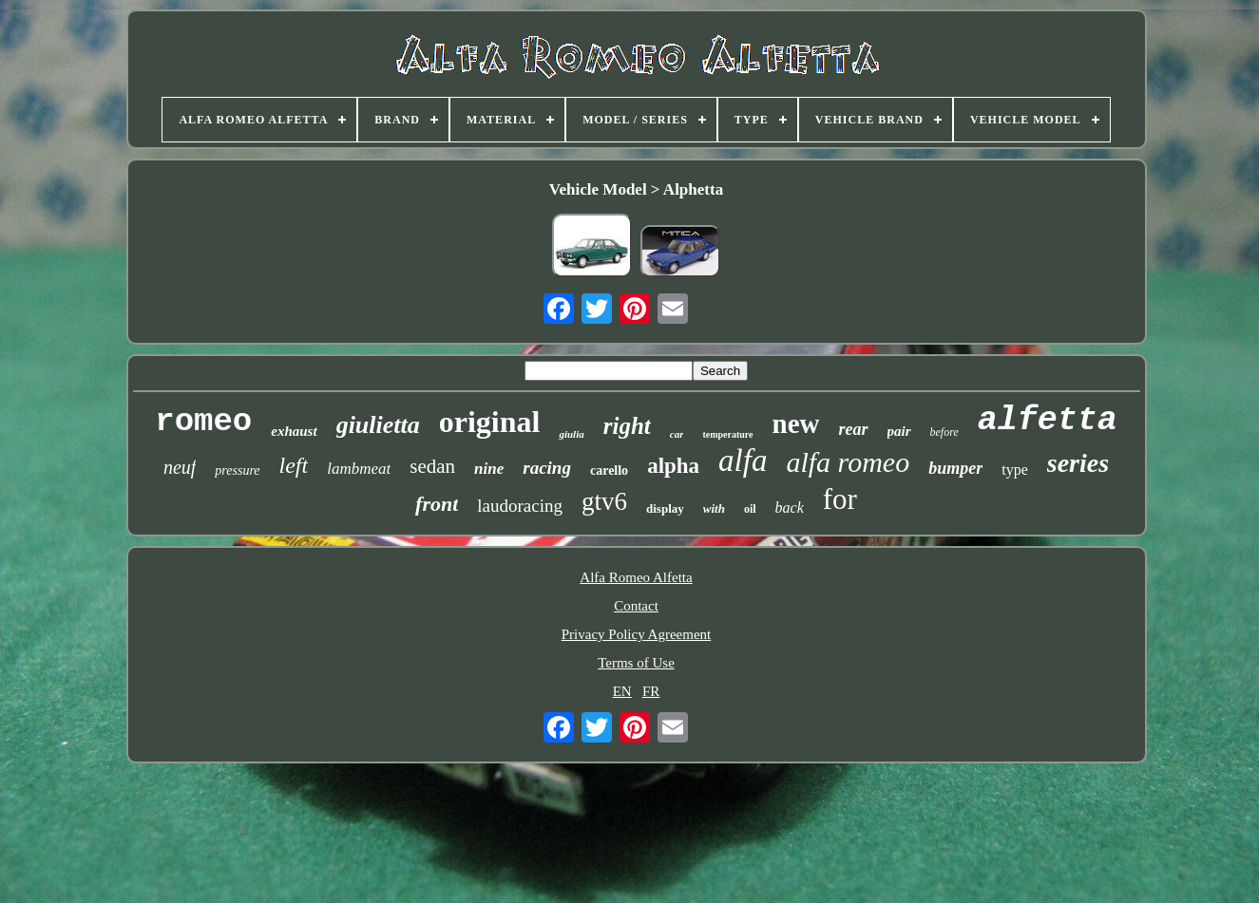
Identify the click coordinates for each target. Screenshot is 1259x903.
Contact (636, 605)
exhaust (293, 431)
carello (609, 470)
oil (750, 509)
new (796, 423)
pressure (237, 470)
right (627, 426)
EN (622, 691)
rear (853, 429)
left (294, 465)
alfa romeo (847, 462)
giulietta (378, 425)
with (714, 508)
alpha (673, 466)
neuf (179, 467)
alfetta (1047, 421)
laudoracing (520, 506)
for (840, 499)
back (789, 507)
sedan (432, 466)
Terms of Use (636, 662)
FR (650, 691)
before (944, 432)
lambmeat (359, 469)
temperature (727, 434)
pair (899, 431)
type (1014, 469)
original (490, 421)
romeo (203, 422)
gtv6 (604, 501)
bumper (955, 468)
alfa (742, 460)
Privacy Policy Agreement (636, 634)
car (677, 434)
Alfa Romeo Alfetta (636, 577)
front (436, 504)
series (1078, 463)
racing (547, 468)
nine (489, 469)
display (665, 508)
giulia (571, 434)
